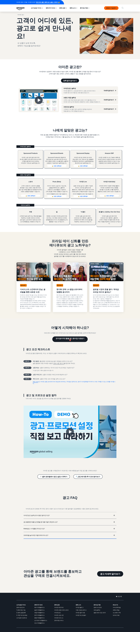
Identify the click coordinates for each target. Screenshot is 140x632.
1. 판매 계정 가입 (20, 610)
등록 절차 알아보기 (70, 81)
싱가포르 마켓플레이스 (40, 620)
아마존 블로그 (79, 607)
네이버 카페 (116, 615)
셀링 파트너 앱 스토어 (100, 612)
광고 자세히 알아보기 (110, 574)
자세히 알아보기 (109, 90)
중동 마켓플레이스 (39, 618)
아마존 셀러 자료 (80, 612)
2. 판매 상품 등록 (21, 612)
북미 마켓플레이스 (39, 607)
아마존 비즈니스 (58, 618)
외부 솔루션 (97, 610)
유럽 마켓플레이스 (39, 612)
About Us (115, 605)
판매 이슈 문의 (98, 607)
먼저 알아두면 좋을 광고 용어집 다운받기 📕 (70, 339)
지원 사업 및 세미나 (81, 610)
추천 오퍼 (35, 381)
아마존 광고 (57, 612)
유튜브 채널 (116, 610)
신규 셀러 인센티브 (21, 618)
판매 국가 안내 (50, 8)
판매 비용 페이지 (58, 363)
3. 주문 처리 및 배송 (21, 615)
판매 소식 (73, 8)
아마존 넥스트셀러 (81, 615)
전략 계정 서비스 (59, 620)
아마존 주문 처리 (59, 607)
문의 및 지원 (84, 8)
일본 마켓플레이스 (39, 610)
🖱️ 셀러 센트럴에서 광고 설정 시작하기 (53, 477)
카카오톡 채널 (117, 607)
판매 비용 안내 (20, 607)
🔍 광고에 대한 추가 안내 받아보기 (88, 477)
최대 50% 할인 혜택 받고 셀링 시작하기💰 (48, 2)
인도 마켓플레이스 (39, 623)
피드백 (120, 596)
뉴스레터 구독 (117, 612)
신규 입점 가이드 (36, 8)
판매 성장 (62, 8)
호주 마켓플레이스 (39, 615)
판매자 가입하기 (111, 8)
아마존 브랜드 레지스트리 (61, 610)
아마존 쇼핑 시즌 (59, 615)
